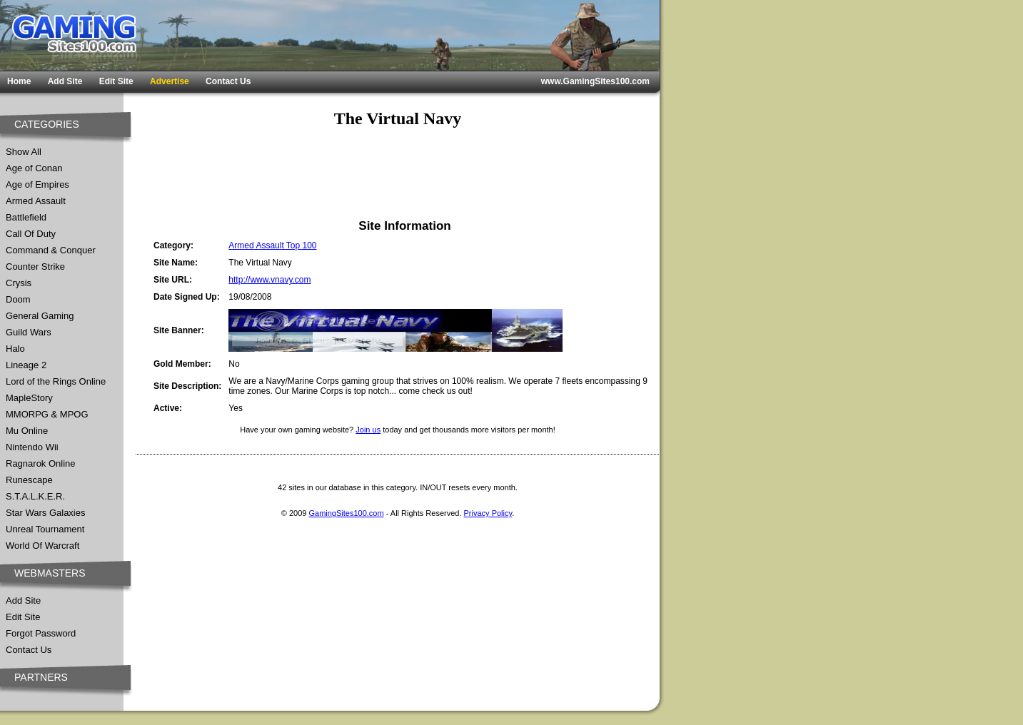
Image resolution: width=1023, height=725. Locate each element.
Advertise (169, 81)
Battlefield (26, 217)
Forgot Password (41, 633)
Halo (15, 348)
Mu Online (27, 430)
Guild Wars (28, 332)
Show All (23, 151)
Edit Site (116, 81)
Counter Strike (35, 266)
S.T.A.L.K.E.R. (35, 496)
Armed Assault (36, 201)
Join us (368, 429)
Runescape (29, 480)
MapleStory (29, 397)
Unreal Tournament (45, 529)
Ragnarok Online (41, 463)
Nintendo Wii (32, 447)
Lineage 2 (26, 365)
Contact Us (228, 81)
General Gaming (40, 315)
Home (19, 81)
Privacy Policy (488, 513)
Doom (18, 299)
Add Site (65, 81)
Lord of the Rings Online (56, 381)
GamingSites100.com (345, 513)
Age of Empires (37, 184)
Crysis (18, 283)
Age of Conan (34, 168)
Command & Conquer (51, 250)
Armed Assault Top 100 (272, 245)
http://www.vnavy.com (269, 280)
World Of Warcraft (42, 545)
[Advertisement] (397, 173)
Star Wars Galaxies (46, 512)
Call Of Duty (31, 233)
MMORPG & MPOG (47, 414)
